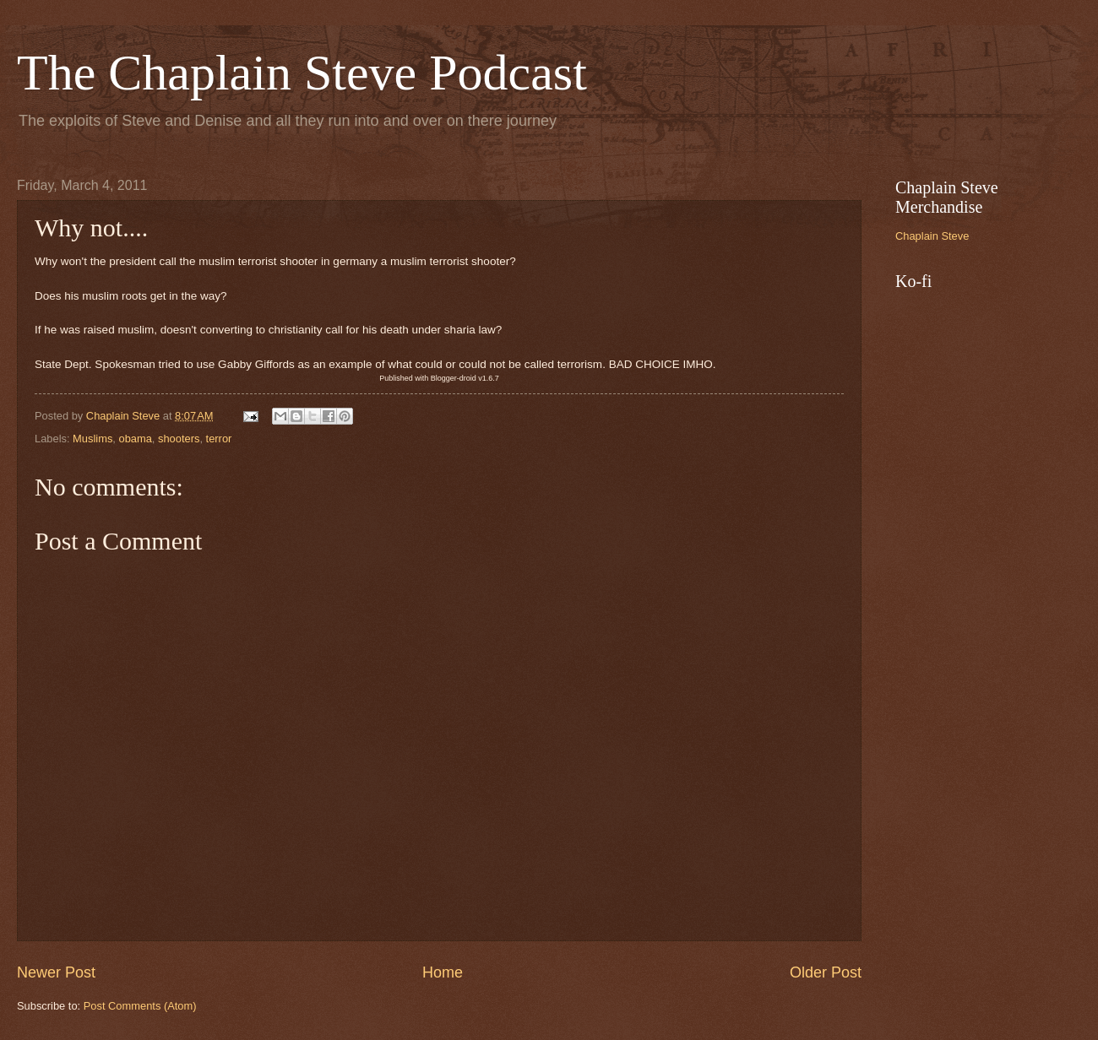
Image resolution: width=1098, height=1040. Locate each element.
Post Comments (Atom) (140, 1005)
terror (219, 438)
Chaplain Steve (932, 236)
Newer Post (56, 972)
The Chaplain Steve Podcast (302, 72)
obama (134, 438)
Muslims (92, 438)
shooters (178, 438)
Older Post (826, 972)
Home (442, 972)
